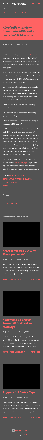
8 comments (15, 279)
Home (5, 12)
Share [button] (5, 186)
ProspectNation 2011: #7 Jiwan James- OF (19, 252)
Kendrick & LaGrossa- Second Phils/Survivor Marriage (17, 323)
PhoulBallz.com (14, 4)
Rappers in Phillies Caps (19, 392)
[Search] (33, 4)
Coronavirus (8, 179)
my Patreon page (21, 162)
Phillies (6, 182)
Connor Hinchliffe (30, 55)
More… (24, 12)
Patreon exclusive (23, 179)
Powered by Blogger (21, 430)
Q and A (13, 182)
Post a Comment (10, 203)
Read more (35, 279)
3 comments (15, 417)
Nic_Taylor (27, 435)
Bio (14, 12)
